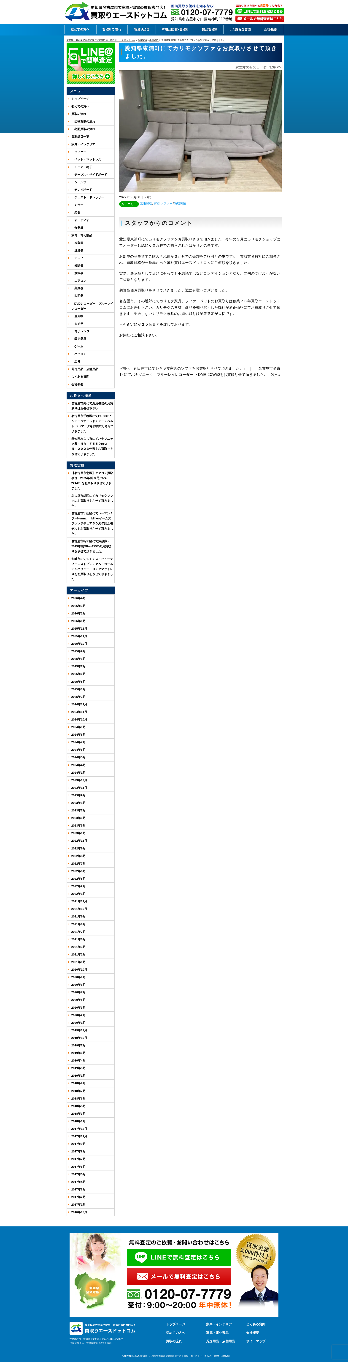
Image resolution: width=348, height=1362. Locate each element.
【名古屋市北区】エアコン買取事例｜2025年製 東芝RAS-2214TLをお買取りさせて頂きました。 (92, 480)
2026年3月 (78, 606)
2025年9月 (78, 651)
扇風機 (77, 316)
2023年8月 (78, 803)
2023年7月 (78, 810)
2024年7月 (78, 742)
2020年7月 (78, 992)
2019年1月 (78, 1075)
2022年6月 (78, 871)
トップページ (80, 99)
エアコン (78, 280)
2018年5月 (78, 1106)
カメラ (77, 323)
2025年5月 (78, 681)
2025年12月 (79, 628)
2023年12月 (79, 780)
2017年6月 (78, 1166)
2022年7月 (78, 863)
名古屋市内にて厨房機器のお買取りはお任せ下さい (92, 406)
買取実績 (180, 203)
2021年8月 (78, 924)
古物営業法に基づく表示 (98, 1343)
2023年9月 (78, 795)
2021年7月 (78, 931)
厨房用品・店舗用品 (84, 369)
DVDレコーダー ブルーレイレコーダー (92, 306)
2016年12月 (79, 1212)
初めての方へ (80, 106)
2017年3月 (78, 1189)
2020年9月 (78, 977)
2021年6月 (78, 939)
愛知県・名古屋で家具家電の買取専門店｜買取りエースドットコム (174, 1356)
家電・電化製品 (81, 235)
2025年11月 (79, 636)
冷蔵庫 (77, 243)
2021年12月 (79, 901)
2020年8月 (78, 984)
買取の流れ (78, 114)
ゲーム (77, 346)
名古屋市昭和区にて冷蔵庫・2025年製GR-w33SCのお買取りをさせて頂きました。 (91, 546)
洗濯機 (77, 250)
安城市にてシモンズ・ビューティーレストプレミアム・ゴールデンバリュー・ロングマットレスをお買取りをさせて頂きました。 (92, 569)
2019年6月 (78, 1053)
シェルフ (78, 182)
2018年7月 (78, 1091)
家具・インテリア (83, 144)
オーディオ (80, 220)
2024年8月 (78, 734)
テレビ (77, 258)
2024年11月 (79, 712)
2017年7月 (78, 1159)
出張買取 (146, 203)
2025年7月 (78, 666)
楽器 (75, 212)
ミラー (77, 205)
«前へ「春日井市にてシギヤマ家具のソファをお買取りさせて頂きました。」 (183, 368)
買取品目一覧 (80, 136)
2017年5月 (78, 1174)
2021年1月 (78, 962)
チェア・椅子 (81, 167)
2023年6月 (78, 818)
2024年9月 (78, 727)
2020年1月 (78, 1022)
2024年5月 (78, 757)
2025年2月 (78, 697)
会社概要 (77, 384)
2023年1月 (78, 833)
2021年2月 (78, 954)
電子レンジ (80, 331)
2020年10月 (79, 969)
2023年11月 (79, 787)
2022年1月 (78, 893)
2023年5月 (78, 825)
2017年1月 (78, 1204)
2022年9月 (78, 848)
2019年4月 (78, 1060)
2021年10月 (79, 909)
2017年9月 (78, 1144)
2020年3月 (78, 1007)
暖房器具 (78, 339)
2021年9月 (78, 916)
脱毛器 (77, 296)
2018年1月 (78, 1121)
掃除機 (77, 265)
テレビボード (81, 189)
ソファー (78, 152)
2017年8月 (78, 1151)
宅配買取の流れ (83, 129)
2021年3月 (78, 947)
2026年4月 (78, 598)
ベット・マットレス (86, 159)
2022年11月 (79, 840)
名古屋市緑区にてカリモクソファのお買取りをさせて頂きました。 (92, 501)
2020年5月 (78, 1000)
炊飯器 (77, 273)
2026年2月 (78, 613)
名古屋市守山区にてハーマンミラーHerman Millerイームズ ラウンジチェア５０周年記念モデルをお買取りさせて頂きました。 (92, 523)
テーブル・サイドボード (89, 174)
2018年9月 (78, 1083)
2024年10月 (79, 719)
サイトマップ (255, 1341)
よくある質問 (80, 376)
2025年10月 (79, 643)
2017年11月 (79, 1136)
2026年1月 (78, 621)
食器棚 (77, 227)
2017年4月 (78, 1182)
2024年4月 (78, 765)
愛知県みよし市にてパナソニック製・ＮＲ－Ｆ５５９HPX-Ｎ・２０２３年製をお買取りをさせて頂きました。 (92, 446)
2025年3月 (78, 689)
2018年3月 (78, 1113)
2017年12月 (79, 1128)
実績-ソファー (163, 203)
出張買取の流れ (83, 121)
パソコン (78, 354)
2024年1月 (78, 772)
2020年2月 (78, 1015)
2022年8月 (78, 856)
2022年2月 (78, 886)
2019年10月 (79, 1038)
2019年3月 (78, 1068)
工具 (75, 361)
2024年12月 (79, 704)
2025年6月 (78, 674)
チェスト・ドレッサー (87, 197)
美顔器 (77, 288)
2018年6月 (78, 1098)
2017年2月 (78, 1197)
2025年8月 (78, 659)
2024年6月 (78, 749)
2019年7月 (78, 1045)
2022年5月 (78, 878)
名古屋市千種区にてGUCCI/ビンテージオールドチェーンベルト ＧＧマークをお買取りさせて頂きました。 (92, 423)
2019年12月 (79, 1030)
